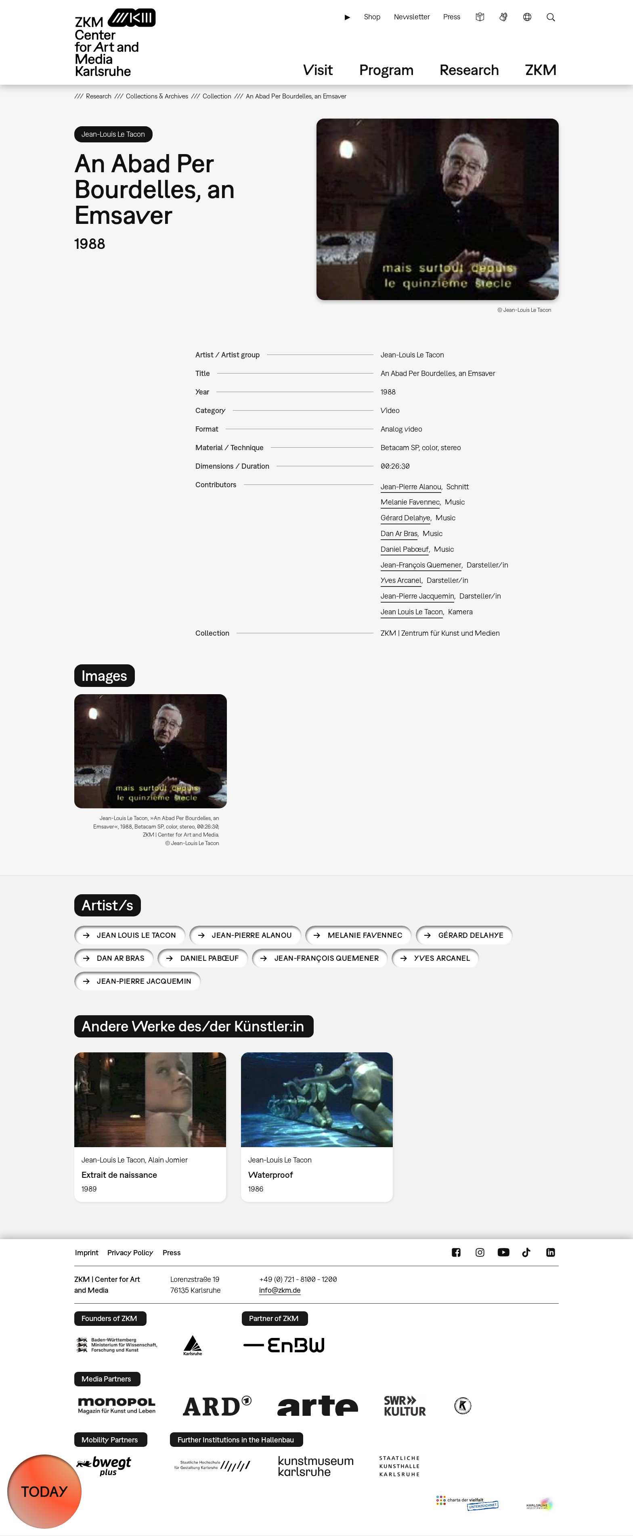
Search (551, 17)
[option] (154, 773)
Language (527, 17)
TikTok (527, 1253)
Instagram (480, 1253)
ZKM (541, 69)
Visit (318, 69)
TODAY (44, 1491)
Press (451, 17)
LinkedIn (551, 1253)
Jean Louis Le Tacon (412, 611)
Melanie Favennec (410, 502)
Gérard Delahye (405, 517)
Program (386, 69)
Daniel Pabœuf (405, 549)
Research (469, 69)
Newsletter (412, 17)
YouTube (503, 1253)
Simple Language (480, 17)
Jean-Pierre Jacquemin (417, 596)
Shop (372, 17)
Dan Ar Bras (399, 533)
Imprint (87, 1252)
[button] (437, 209)
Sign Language (503, 17)
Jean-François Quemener (421, 565)
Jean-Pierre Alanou (411, 486)
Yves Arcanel (401, 580)
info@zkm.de (280, 1290)
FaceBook (456, 1253)
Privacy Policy (130, 1252)
